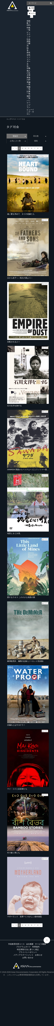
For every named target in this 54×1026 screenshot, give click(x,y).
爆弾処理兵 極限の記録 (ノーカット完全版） (26, 661)
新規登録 (31, 9)
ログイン (33, 15)
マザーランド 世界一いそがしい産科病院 (24, 917)
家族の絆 (28, 78)
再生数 (39, 136)
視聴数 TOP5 (28, 23)
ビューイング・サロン (30, 112)
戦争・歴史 (28, 50)
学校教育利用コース (16, 944)
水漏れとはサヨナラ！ (16, 725)
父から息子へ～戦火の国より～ (20, 278)
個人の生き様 (28, 73)
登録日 (19, 136)
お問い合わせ (27, 958)
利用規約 (36, 947)
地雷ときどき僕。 (14, 533)
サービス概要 (40, 944)
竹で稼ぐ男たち (13, 853)
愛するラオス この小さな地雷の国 (21, 597)
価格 (40, 141)
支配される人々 (13, 342)
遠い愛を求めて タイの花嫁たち (20, 214)
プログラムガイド (23, 947)
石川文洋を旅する (14, 406)
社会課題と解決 (28, 42)
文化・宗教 (28, 66)
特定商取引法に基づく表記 (28, 949)
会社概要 (29, 944)
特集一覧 (28, 29)
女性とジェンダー (28, 58)
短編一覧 (28, 88)
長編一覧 (28, 83)
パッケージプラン (28, 104)
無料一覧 (28, 97)
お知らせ (38, 955)
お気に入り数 (18, 141)
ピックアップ (28, 34)
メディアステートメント (23, 955)
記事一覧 (28, 92)
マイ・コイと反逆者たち (17, 789)
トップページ (11, 119)
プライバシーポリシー (28, 952)
